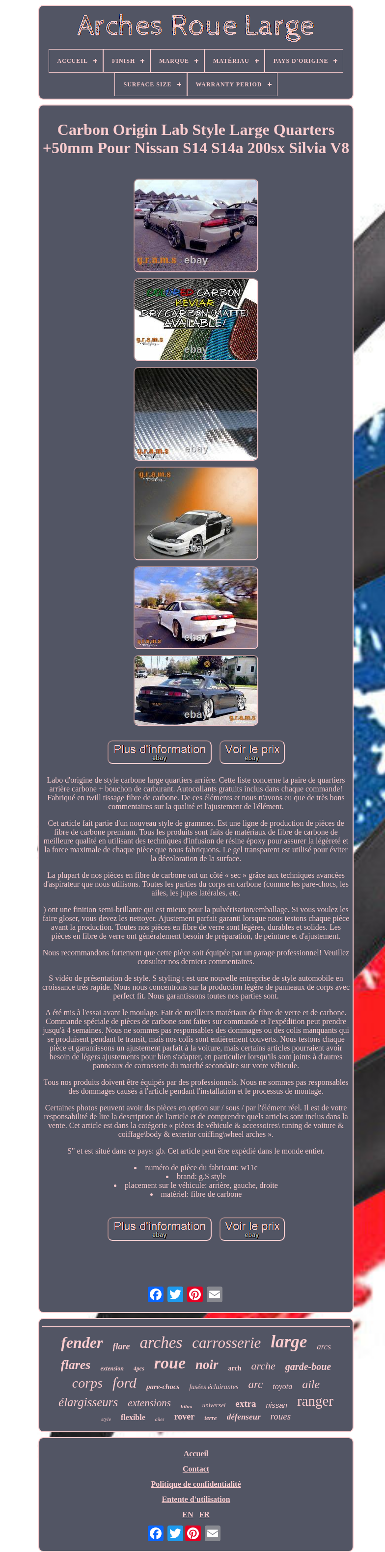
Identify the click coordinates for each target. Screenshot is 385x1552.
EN (187, 1514)
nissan (276, 1405)
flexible (133, 1417)
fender (82, 1342)
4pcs (139, 1368)
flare (121, 1346)
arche (263, 1366)
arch (235, 1368)
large (289, 1341)
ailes (160, 1419)
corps (87, 1383)
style (106, 1419)
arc (255, 1384)
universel (214, 1405)
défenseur (244, 1416)
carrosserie (226, 1342)
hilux (186, 1406)
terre (210, 1417)
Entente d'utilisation (196, 1499)
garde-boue (308, 1366)
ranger (315, 1401)
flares (76, 1365)
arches (160, 1342)
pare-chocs (163, 1387)
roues (281, 1416)
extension (111, 1368)
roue (170, 1363)
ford (124, 1382)
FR (204, 1514)
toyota (282, 1386)
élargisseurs (88, 1402)
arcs (324, 1346)
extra (245, 1403)
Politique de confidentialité (196, 1484)
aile (311, 1384)
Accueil (196, 1453)
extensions (149, 1403)
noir (207, 1364)
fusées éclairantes (213, 1387)
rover (184, 1416)
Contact (196, 1469)
